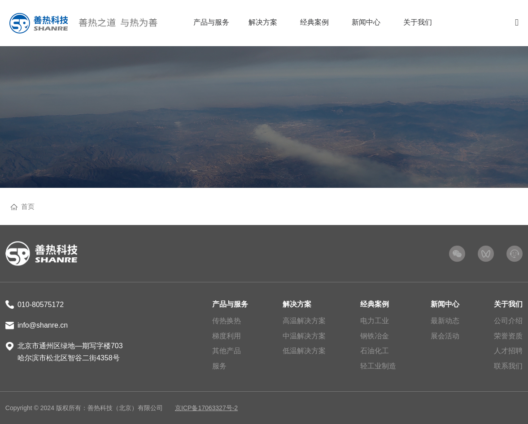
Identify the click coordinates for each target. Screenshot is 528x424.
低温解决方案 (304, 351)
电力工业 (374, 320)
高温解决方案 (304, 320)
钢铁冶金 (374, 336)
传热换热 (226, 320)
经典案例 (374, 304)
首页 (28, 206)
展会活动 (445, 336)
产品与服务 (230, 304)
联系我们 (508, 366)
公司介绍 (508, 320)
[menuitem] (211, 23)
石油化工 (374, 351)
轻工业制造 (378, 366)
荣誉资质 (508, 336)
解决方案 (297, 304)
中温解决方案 (304, 336)
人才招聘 (508, 351)
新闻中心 (445, 304)
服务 (219, 366)
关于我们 (508, 304)
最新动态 (445, 320)
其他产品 (226, 351)
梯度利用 (226, 336)
